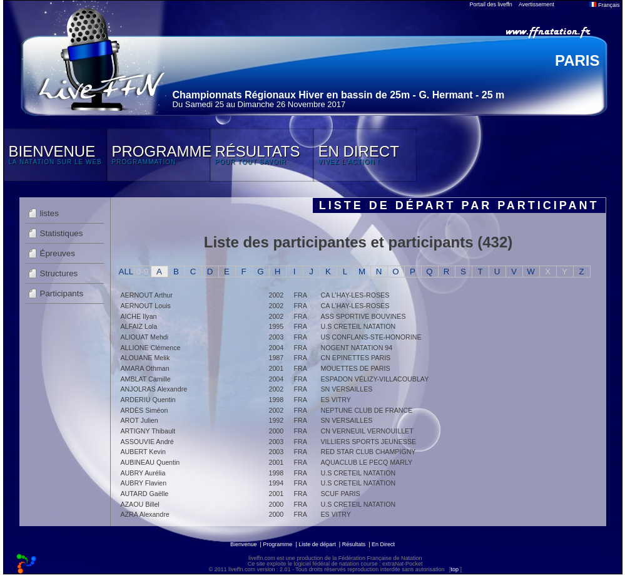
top (454, 569)
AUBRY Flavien (144, 483)
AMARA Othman (145, 368)
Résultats (354, 544)
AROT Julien (139, 420)
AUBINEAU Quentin (150, 462)
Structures (59, 273)
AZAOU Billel (140, 504)
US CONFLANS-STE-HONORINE (371, 337)
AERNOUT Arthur (147, 295)
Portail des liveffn (491, 4)
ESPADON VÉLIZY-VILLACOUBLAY (375, 379)
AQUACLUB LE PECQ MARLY (367, 462)
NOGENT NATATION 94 (357, 347)
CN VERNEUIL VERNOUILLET (367, 431)
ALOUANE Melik (145, 357)
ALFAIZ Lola (139, 326)
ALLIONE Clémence (151, 347)
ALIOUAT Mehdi (145, 337)
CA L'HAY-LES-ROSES (355, 295)
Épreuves (57, 253)
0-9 (142, 271)
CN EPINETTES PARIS (356, 357)
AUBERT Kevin (143, 451)
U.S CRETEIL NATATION (358, 326)
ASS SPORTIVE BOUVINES (363, 316)
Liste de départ (317, 544)
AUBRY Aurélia (143, 473)
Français (604, 5)
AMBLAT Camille (146, 379)
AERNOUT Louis (146, 305)
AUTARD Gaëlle (145, 493)
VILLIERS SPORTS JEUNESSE (369, 441)
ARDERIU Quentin (148, 399)
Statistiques (61, 233)
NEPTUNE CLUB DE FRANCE (367, 410)
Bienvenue (243, 544)
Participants (62, 293)
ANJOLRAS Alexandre (154, 389)
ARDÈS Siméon (144, 410)
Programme (277, 544)
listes (49, 213)
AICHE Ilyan (139, 316)
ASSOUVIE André (147, 441)
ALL (126, 271)
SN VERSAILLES (347, 389)
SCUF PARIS (340, 493)
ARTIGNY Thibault (148, 431)
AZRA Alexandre (145, 514)
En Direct (383, 544)
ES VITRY (336, 399)
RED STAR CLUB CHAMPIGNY (368, 451)
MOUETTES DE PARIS (355, 368)
